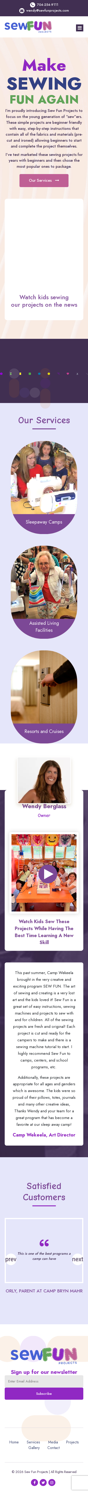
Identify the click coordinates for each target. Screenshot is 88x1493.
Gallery (34, 1447)
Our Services (44, 180)
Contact (53, 1447)
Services (33, 1442)
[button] (77, 1259)
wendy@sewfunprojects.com (47, 10)
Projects (72, 1442)
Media (53, 1442)
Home (14, 1442)
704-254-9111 (47, 4)
